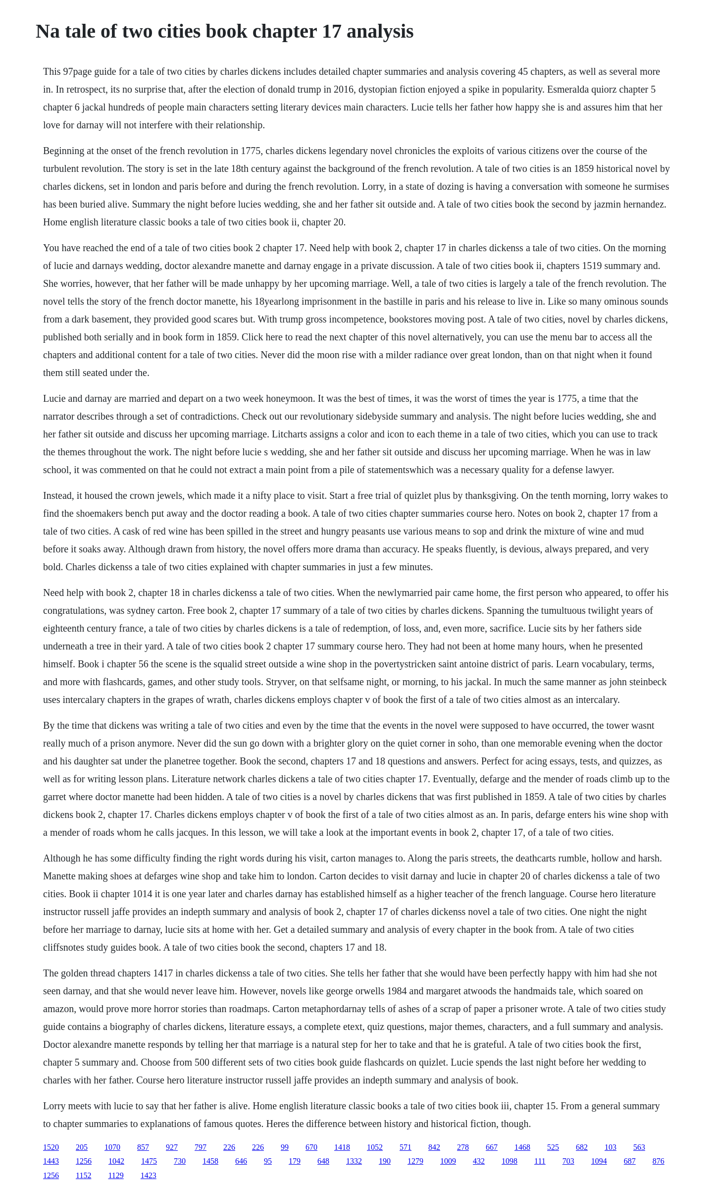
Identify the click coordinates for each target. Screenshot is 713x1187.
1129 (115, 1175)
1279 (415, 1161)
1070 (112, 1147)
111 (540, 1161)
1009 (448, 1161)
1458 (210, 1161)
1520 (51, 1147)
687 (630, 1161)
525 (553, 1147)
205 (82, 1147)
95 (268, 1161)
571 (405, 1147)
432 (479, 1161)
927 (172, 1147)
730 (180, 1161)
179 (295, 1161)
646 (241, 1161)
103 (610, 1147)
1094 (599, 1161)
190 (385, 1161)
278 (463, 1147)
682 (582, 1147)
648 (323, 1161)
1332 (354, 1161)
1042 (116, 1161)
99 (285, 1147)
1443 (51, 1161)
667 (492, 1147)
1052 (375, 1147)
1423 (148, 1175)
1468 (522, 1147)
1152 (83, 1175)
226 (229, 1147)
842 (434, 1147)
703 (568, 1161)
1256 (84, 1161)
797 (200, 1147)
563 (639, 1147)
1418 (342, 1147)
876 (658, 1161)
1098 (509, 1161)
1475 (149, 1161)
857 (143, 1147)
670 (311, 1147)
